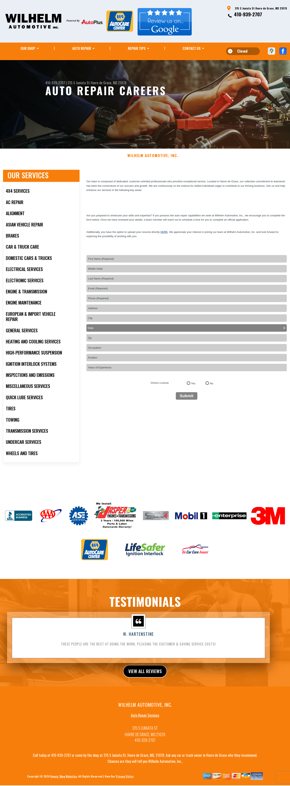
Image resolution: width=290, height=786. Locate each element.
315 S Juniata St (78, 82)
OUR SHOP (28, 48)
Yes (193, 386)
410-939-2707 (248, 14)
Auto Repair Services (145, 719)
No (211, 386)
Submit (187, 399)
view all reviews (145, 674)
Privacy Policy (124, 780)
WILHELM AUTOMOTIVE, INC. (152, 159)
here (164, 235)
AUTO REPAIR (81, 48)
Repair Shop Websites (63, 780)
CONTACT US (192, 48)
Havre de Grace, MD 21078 (108, 82)
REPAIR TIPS (137, 48)
